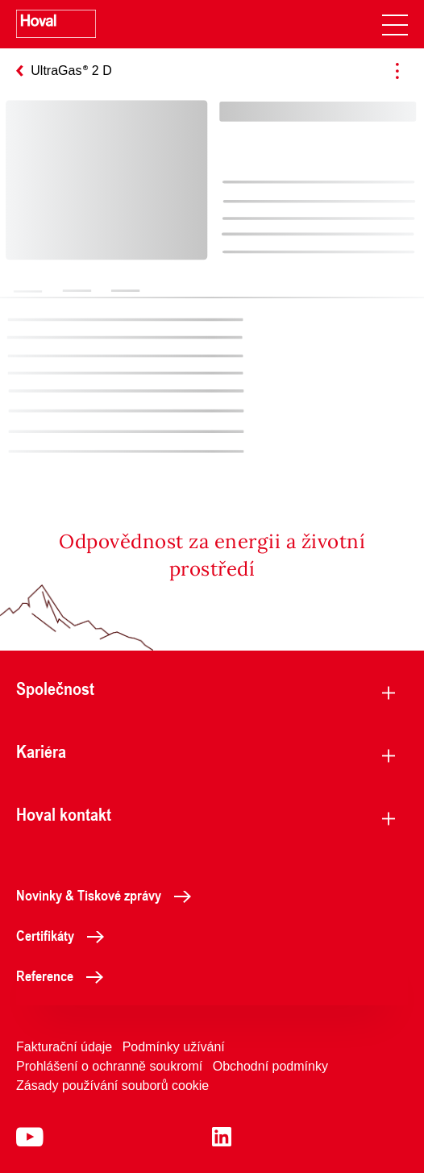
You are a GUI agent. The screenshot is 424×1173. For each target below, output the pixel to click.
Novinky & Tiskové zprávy (108, 894)
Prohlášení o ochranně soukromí (109, 1066)
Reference (64, 975)
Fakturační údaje (64, 1047)
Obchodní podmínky (270, 1066)
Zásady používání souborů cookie (112, 1085)
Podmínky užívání (174, 1047)
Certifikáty (64, 935)
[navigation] (395, 24)
